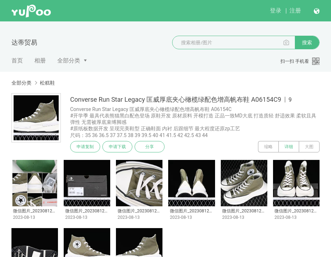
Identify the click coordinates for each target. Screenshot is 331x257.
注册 (295, 10)
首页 (17, 60)
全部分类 (68, 60)
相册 (40, 60)
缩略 (268, 146)
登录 (275, 10)
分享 (149, 146)
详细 (288, 146)
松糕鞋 (47, 83)
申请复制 (85, 146)
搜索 (307, 42)
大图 (309, 146)
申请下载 (117, 146)
